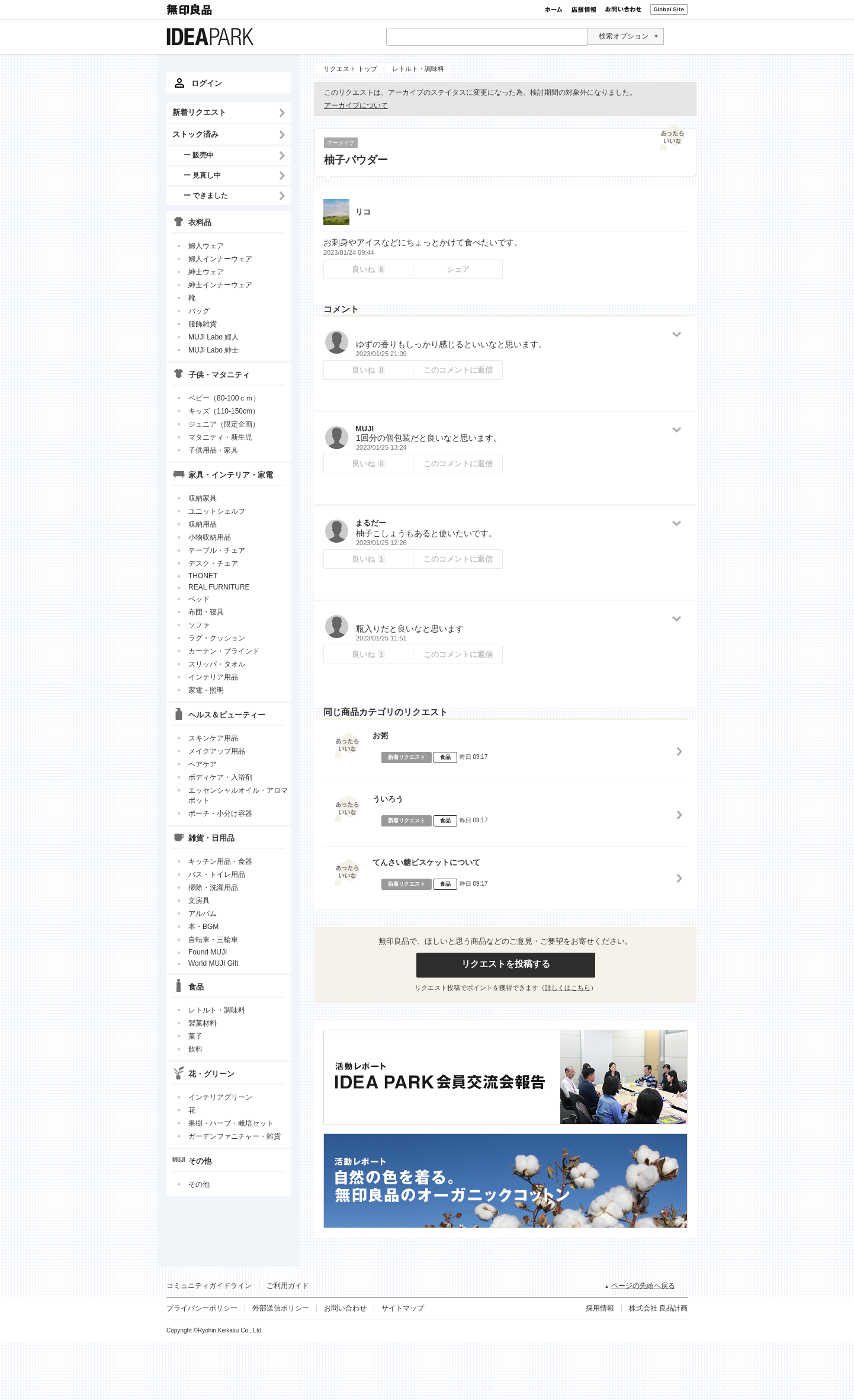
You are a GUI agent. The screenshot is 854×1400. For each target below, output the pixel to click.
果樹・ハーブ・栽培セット (231, 1123)
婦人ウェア (206, 246)
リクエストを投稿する (505, 964)
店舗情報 (584, 9)
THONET (202, 576)
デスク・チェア (213, 563)
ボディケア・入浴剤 (220, 777)
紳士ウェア (206, 272)
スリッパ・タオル (216, 664)
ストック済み (195, 134)
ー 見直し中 (202, 175)
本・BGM (203, 926)
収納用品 (202, 524)
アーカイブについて (356, 105)
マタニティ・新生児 (220, 437)
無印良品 (190, 9)
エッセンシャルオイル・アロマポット (238, 795)
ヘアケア (202, 764)
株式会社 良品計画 (658, 1308)
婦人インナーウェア (220, 259)
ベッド (199, 599)
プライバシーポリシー (201, 1308)
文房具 (199, 900)
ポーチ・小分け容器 (220, 813)
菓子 (195, 1036)
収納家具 (202, 498)
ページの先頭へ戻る (643, 1286)
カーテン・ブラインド (223, 651)
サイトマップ (402, 1308)
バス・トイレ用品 (216, 874)
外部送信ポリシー (280, 1308)
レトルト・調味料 (216, 1010)
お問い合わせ (623, 9)
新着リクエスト (199, 112)
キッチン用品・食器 (220, 861)
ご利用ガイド (288, 1286)
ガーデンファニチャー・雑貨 (234, 1136)
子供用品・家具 (213, 450)
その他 (199, 1184)
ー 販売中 (199, 155)
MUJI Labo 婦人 (213, 337)
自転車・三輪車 (213, 940)
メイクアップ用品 (216, 751)
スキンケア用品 (213, 738)
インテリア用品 (213, 677)
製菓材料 (202, 1023)
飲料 (195, 1049)
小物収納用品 (209, 537)
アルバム (202, 913)
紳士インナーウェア (220, 285)
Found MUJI (207, 952)
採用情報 (600, 1308)
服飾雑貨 (202, 324)
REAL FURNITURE (219, 587)
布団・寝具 (206, 612)
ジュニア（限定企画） (223, 424)
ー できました (206, 195)
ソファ (199, 625)
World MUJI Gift (213, 963)
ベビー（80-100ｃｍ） (224, 398)
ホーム (554, 9)
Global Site (669, 9)
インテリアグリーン (220, 1097)
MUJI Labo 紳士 (213, 350)
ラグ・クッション (216, 638)
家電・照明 (206, 690)
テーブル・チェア (216, 550)
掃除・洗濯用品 (213, 887)
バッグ (199, 311)
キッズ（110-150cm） (223, 411)
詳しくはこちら (567, 987)
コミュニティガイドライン (209, 1286)
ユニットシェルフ (216, 511)
